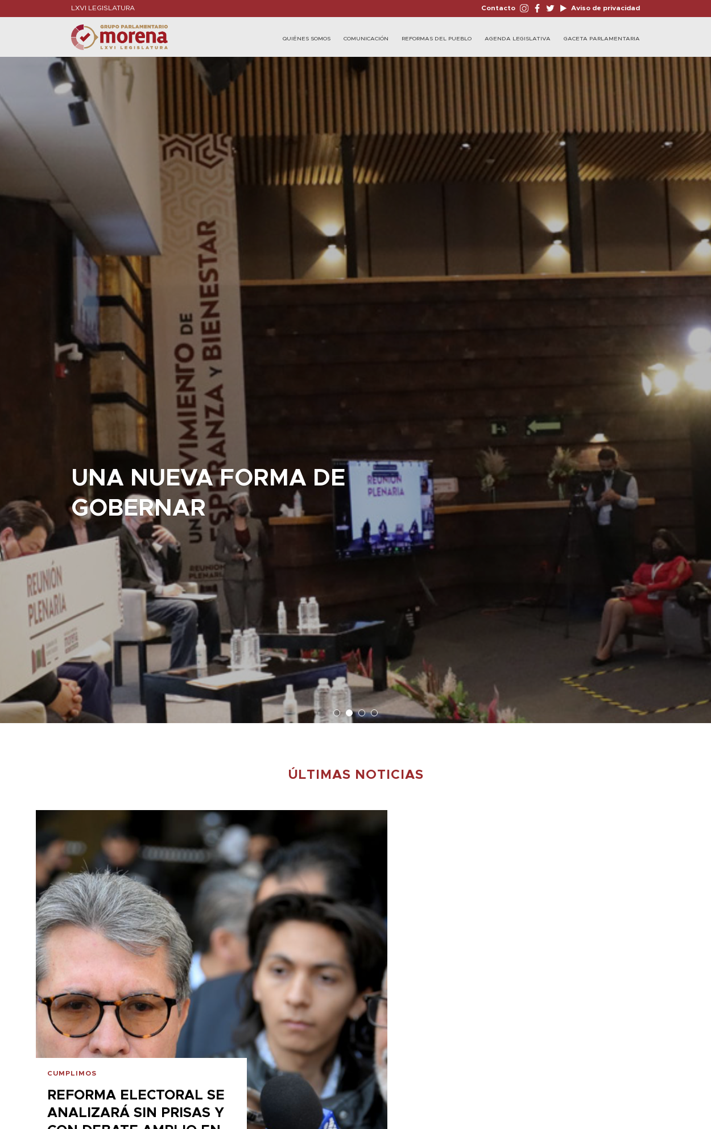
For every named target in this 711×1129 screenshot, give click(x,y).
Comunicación (366, 38)
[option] (355, 384)
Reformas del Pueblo (437, 38)
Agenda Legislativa (518, 38)
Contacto (498, 8)
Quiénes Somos (306, 38)
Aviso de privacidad (604, 8)
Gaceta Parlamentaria (602, 38)
